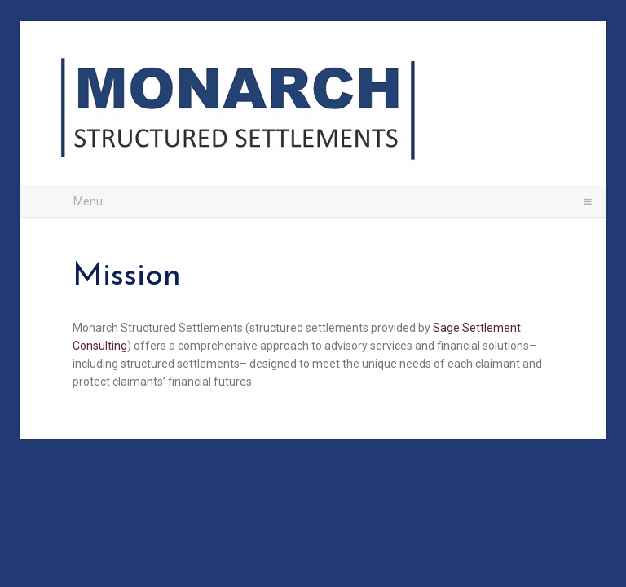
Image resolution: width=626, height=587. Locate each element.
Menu (319, 201)
